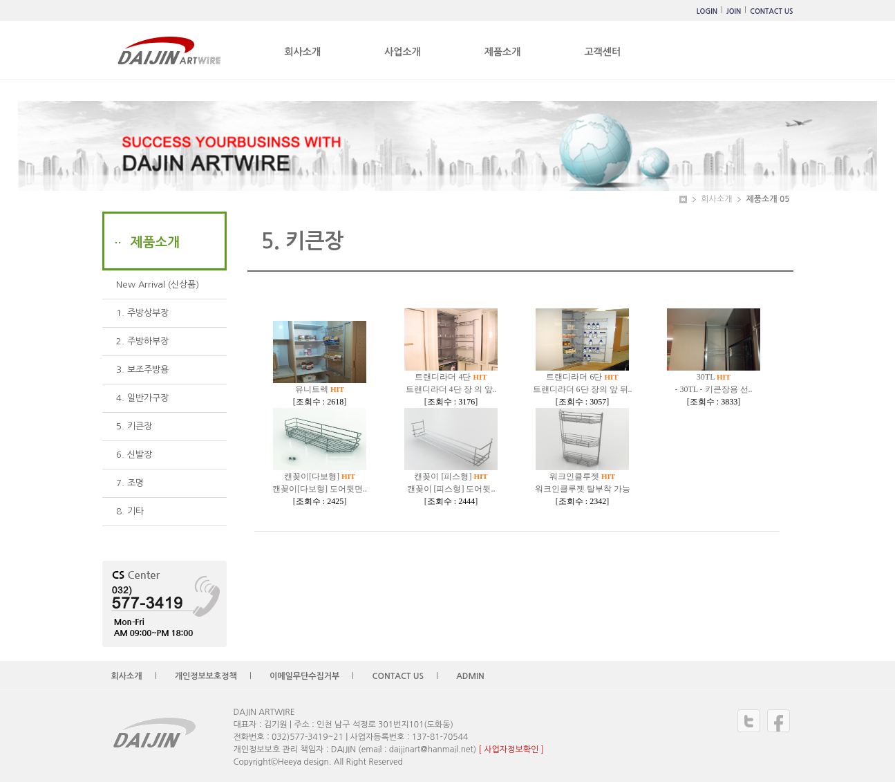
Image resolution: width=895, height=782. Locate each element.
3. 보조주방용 (142, 369)
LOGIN (707, 11)
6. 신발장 (134, 454)
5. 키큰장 (134, 426)
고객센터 (602, 52)
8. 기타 (130, 511)
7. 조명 (130, 482)
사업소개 (402, 52)
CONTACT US (771, 11)
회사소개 (303, 52)
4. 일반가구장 (142, 397)
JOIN (733, 11)
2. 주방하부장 (142, 341)
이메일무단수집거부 (305, 676)
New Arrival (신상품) (157, 284)
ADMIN (470, 676)
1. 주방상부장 (142, 312)
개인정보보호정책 (206, 676)
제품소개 (502, 52)
